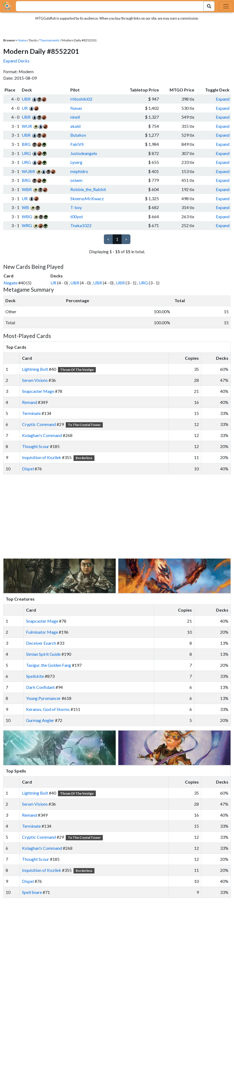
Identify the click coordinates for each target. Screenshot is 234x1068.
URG (26, 153)
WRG (27, 225)
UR (25, 108)
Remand (29, 402)
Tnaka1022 (81, 225)
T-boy (76, 207)
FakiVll (76, 144)
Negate (10, 282)
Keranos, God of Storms (48, 709)
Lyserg (76, 162)
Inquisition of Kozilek (41, 457)
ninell (75, 116)
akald (75, 126)
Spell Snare (32, 892)
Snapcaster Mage (38, 391)
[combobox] (106, 6)
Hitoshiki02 (81, 98)
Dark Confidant (40, 687)
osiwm (76, 180)
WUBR (28, 171)
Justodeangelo (83, 153)
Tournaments (50, 40)
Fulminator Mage (42, 632)
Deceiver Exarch (41, 643)
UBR (26, 98)
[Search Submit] (209, 6)
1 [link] (117, 239)
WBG (27, 216)
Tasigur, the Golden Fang (48, 665)
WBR (27, 189)
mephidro (79, 171)
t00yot (76, 216)
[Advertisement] (122, 516)
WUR (27, 126)
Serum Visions (35, 380)
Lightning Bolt (35, 369)
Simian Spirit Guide (43, 654)
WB (25, 207)
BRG (26, 144)
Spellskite (35, 676)
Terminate (31, 413)
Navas (76, 108)
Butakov (78, 135)
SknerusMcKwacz (87, 198)
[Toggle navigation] (226, 6)
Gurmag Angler (40, 720)
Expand (222, 98)
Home (22, 40)
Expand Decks (16, 60)
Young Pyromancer (43, 698)
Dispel (28, 468)
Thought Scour (35, 446)
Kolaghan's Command (42, 435)
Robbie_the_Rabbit (88, 189)
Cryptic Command (39, 424)
